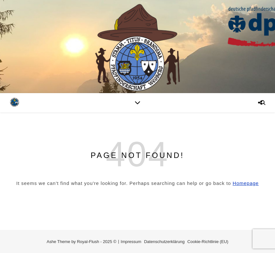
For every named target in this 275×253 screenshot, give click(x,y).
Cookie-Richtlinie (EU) (208, 241)
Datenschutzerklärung (164, 241)
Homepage (246, 183)
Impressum (131, 241)
